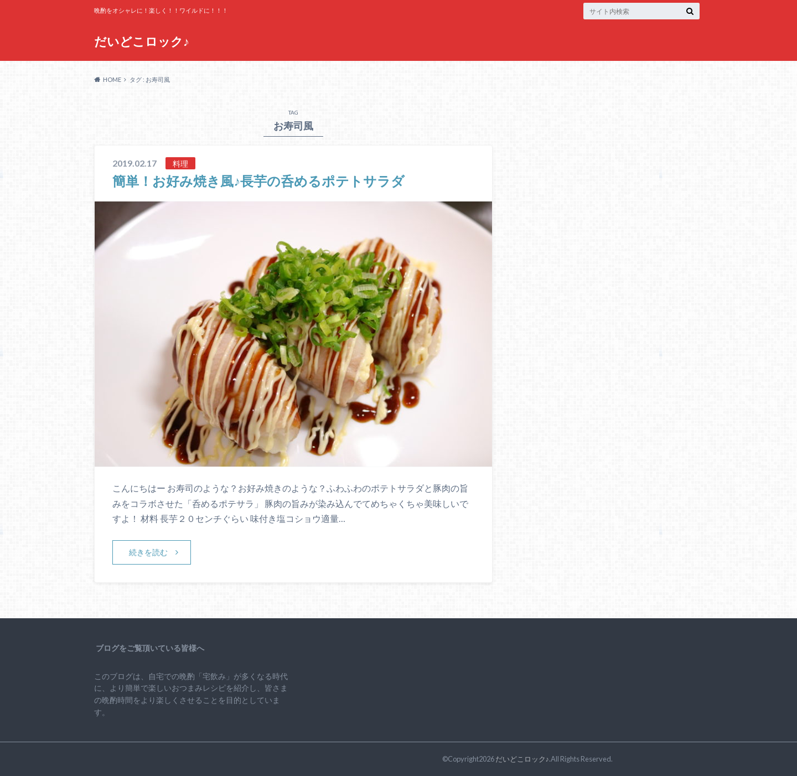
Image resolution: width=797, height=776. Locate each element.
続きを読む (148, 552)
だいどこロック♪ (141, 41)
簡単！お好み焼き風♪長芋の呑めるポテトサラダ (258, 181)
